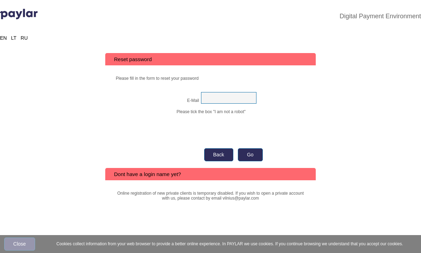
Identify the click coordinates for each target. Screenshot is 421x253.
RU (24, 38)
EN (3, 38)
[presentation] (211, 128)
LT (13, 38)
